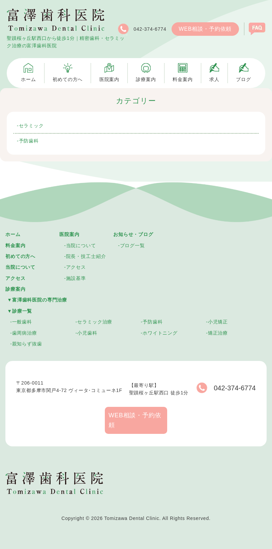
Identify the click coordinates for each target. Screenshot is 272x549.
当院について (20, 267)
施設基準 (76, 278)
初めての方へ (20, 256)
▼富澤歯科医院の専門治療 (37, 300)
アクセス (15, 278)
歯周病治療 (24, 333)
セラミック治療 (94, 321)
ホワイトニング (160, 333)
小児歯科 (87, 333)
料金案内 (15, 245)
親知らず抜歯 (27, 343)
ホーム (13, 234)
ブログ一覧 (132, 245)
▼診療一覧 (19, 311)
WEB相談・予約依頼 (205, 29)
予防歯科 (29, 140)
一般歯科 (22, 321)
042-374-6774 (141, 29)
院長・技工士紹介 (86, 256)
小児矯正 (218, 321)
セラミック (31, 125)
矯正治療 (218, 333)
